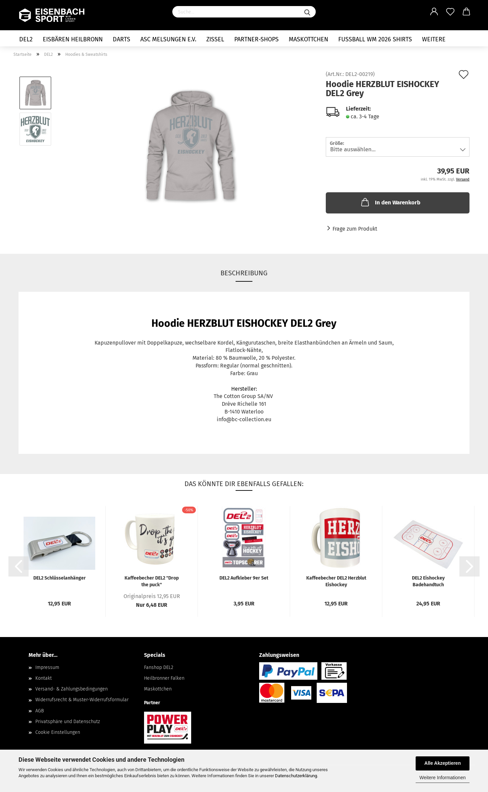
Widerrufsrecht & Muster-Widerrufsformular (82, 700)
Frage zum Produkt (355, 229)
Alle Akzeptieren (442, 763)
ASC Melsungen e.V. (168, 39)
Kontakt (43, 678)
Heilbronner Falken (164, 678)
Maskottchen (308, 39)
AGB (39, 711)
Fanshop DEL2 (158, 667)
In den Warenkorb (390, 202)
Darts (121, 39)
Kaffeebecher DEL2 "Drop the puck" (152, 581)
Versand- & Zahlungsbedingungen (71, 689)
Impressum (47, 667)
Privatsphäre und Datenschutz (67, 721)
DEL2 (26, 39)
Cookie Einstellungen (57, 732)
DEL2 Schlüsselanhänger (59, 578)
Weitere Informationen (442, 777)
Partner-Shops (256, 39)
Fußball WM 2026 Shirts (375, 39)
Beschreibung (244, 273)
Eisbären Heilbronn (73, 39)
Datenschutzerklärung (296, 775)
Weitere (434, 39)
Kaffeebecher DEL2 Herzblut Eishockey (336, 581)
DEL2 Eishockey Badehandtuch (428, 581)
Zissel (215, 39)
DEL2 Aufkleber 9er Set (243, 578)
